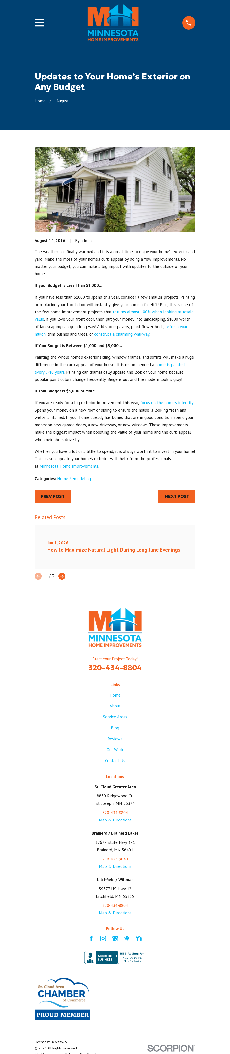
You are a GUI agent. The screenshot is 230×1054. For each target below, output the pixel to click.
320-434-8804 (115, 667)
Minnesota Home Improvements (69, 466)
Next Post (177, 496)
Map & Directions (115, 820)
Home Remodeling (74, 478)
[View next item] (61, 576)
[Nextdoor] (139, 938)
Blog (115, 728)
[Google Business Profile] (115, 938)
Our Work (115, 749)
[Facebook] (91, 938)
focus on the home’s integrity (166, 402)
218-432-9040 (115, 859)
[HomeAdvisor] (127, 938)
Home (115, 695)
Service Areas (115, 717)
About (115, 706)
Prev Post (53, 496)
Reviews (115, 739)
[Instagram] (103, 938)
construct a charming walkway (121, 334)
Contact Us (115, 760)
